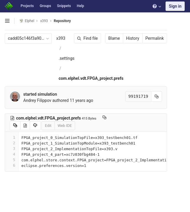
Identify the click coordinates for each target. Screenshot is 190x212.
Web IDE (65, 125)
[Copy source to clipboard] (15, 125)
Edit (48, 125)
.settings (67, 58)
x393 (60, 38)
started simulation (40, 94)
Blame (114, 38)
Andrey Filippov (37, 100)
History (132, 38)
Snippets (64, 6)
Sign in (175, 6)
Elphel (26, 21)
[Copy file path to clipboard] (104, 118)
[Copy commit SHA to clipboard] (156, 96)
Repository (62, 21)
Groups (45, 6)
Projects (27, 6)
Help (80, 6)
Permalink (155, 38)
